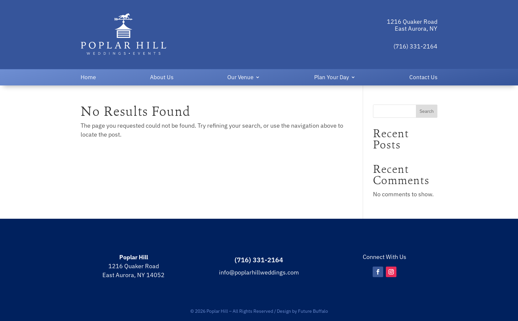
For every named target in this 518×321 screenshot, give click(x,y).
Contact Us (423, 78)
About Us (161, 78)
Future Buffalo (313, 311)
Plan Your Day (331, 78)
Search (427, 111)
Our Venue (240, 78)
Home (88, 78)
